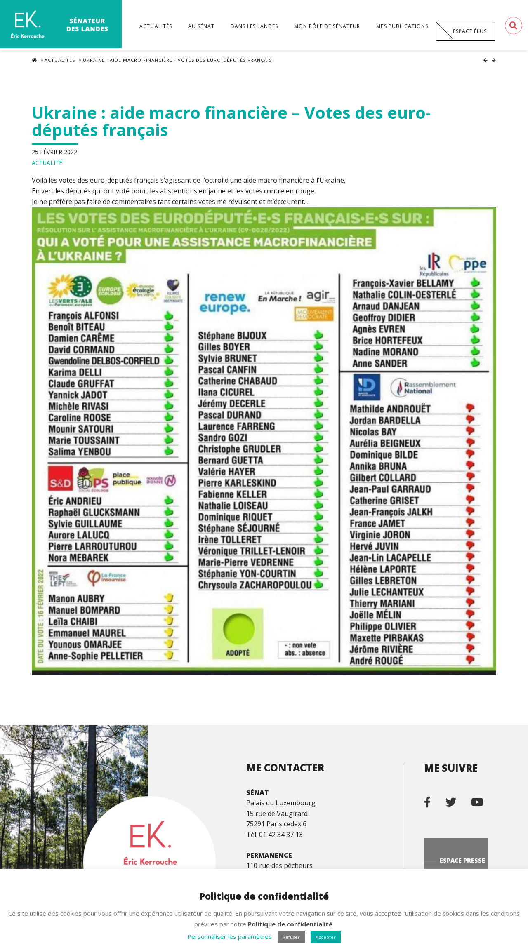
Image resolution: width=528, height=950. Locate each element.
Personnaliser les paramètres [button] (229, 936)
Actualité (47, 164)
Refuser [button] (291, 937)
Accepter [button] (326, 937)
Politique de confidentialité (290, 924)
